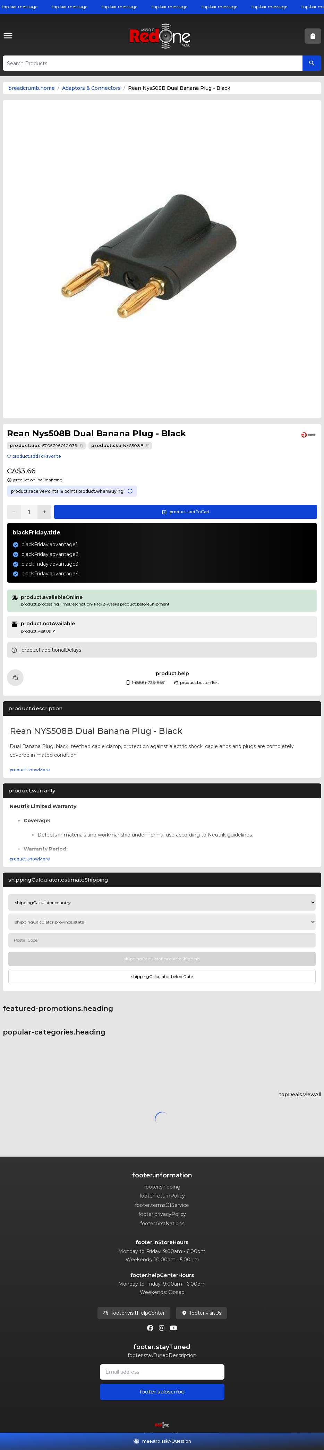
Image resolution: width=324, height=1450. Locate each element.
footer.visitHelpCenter (134, 1313)
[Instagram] (161, 1328)
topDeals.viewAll (300, 1094)
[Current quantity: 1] (29, 512)
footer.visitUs (201, 1313)
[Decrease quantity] (14, 512)
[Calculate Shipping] (162, 959)
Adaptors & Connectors (91, 88)
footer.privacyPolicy (162, 1214)
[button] (9, 36)
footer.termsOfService (162, 1205)
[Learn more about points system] (130, 491)
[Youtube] (173, 1328)
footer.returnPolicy (162, 1196)
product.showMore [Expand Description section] (30, 769)
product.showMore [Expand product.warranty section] (30, 858)
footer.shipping (162, 1187)
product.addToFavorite (34, 456)
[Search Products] (311, 63)
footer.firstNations (162, 1223)
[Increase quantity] (44, 512)
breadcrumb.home (31, 88)
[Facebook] (150, 1328)
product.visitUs (38, 631)
